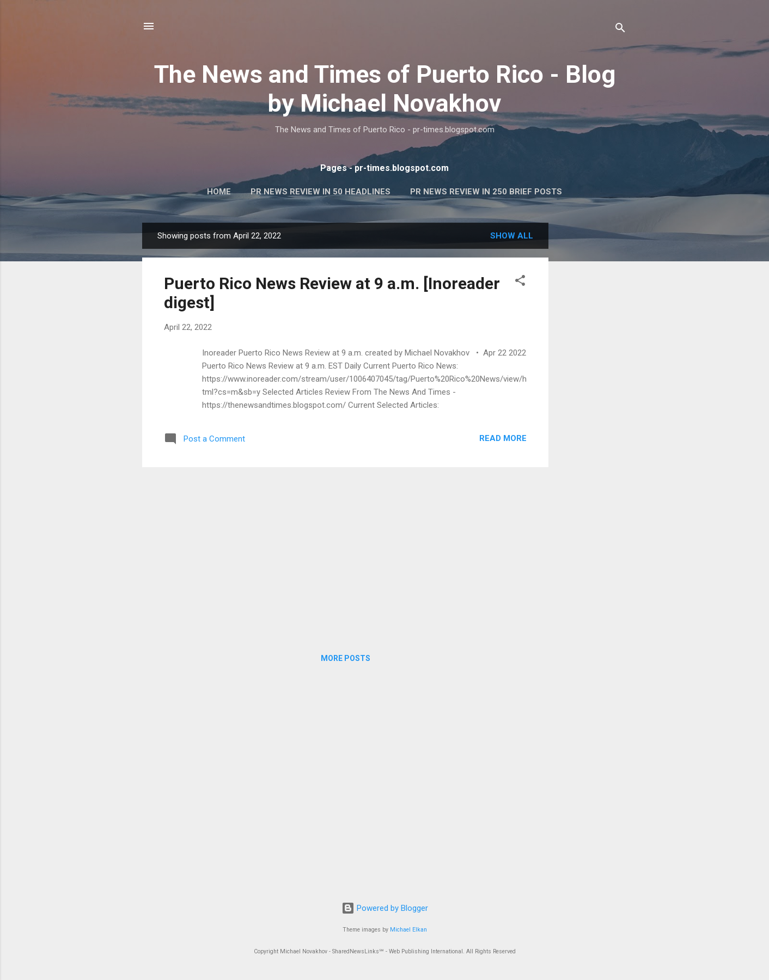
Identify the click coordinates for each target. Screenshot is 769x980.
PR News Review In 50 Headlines (320, 192)
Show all (511, 236)
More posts (345, 658)
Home (219, 192)
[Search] (620, 29)
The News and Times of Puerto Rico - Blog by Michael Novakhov (384, 89)
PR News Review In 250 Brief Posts (486, 192)
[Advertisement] (592, 386)
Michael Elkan (408, 929)
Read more (503, 438)
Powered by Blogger (384, 908)
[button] (520, 282)
